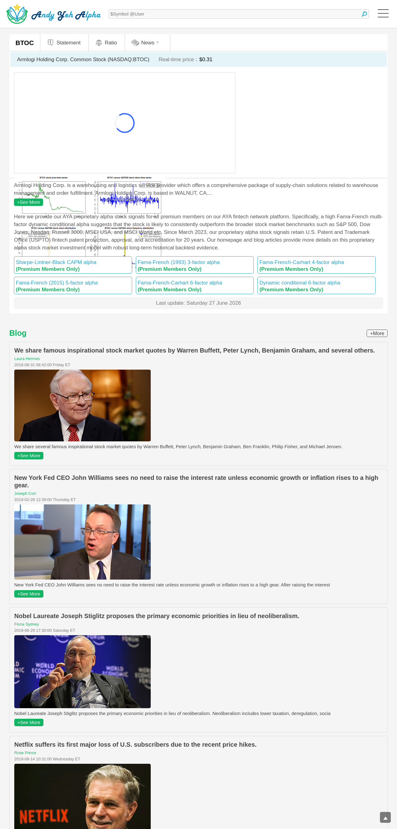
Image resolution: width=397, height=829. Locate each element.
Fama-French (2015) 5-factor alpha (73, 286)
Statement (64, 42)
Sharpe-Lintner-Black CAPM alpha (73, 265)
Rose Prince (25, 752)
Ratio (106, 42)
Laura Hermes (27, 358)
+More (377, 333)
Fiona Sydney (26, 624)
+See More (28, 202)
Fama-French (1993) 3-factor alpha (195, 265)
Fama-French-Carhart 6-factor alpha (195, 286)
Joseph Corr (25, 493)
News (146, 42)
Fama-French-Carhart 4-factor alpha (316, 265)
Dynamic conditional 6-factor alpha (316, 286)
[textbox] (239, 14)
